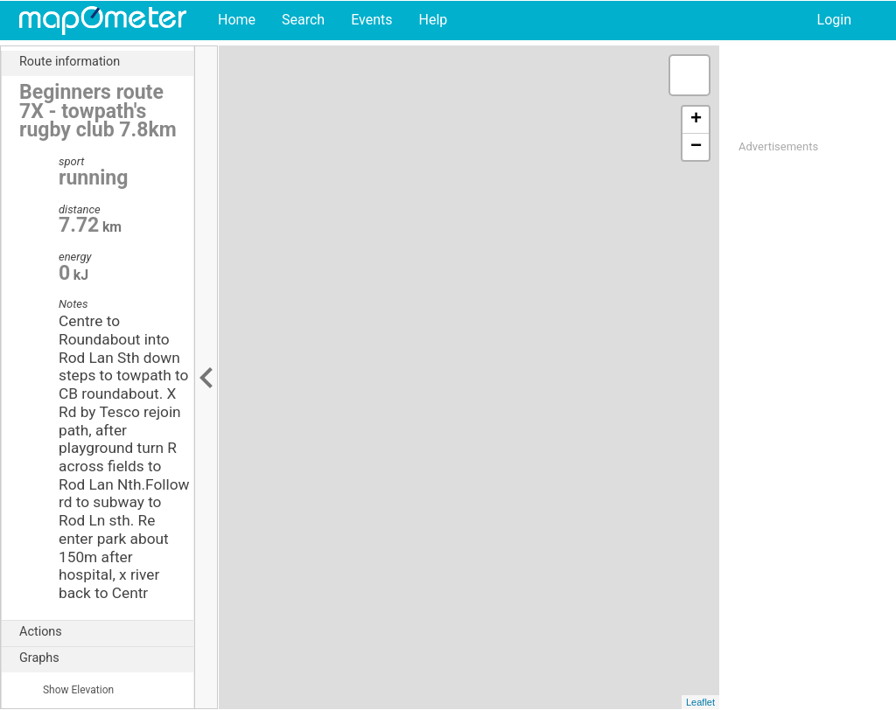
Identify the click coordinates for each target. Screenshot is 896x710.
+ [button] (696, 120)
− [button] (696, 147)
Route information (106, 62)
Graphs (106, 658)
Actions (106, 632)
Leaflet (700, 702)
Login (834, 19)
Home (237, 19)
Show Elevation (66, 690)
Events (371, 19)
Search (303, 19)
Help (432, 19)
